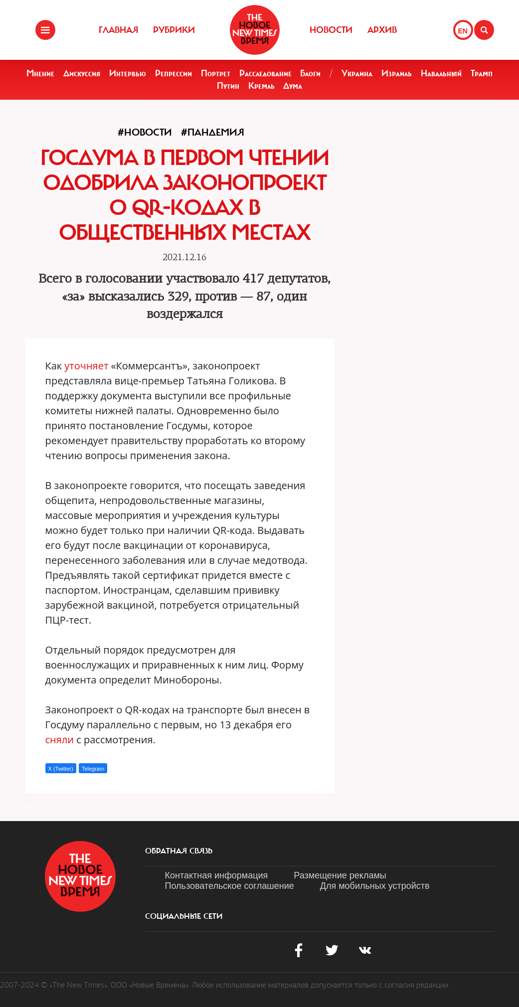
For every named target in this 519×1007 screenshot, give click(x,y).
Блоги (310, 73)
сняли (59, 739)
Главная (118, 29)
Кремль (261, 85)
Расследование (265, 73)
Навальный (441, 73)
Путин (228, 85)
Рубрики (174, 29)
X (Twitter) (60, 769)
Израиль (396, 73)
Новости (331, 29)
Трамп (482, 73)
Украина (357, 73)
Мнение (40, 73)
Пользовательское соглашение (229, 886)
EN (463, 31)
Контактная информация (216, 875)
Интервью (127, 73)
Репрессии (173, 73)
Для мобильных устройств (375, 886)
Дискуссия (81, 73)
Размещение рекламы (340, 875)
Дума (292, 85)
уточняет (86, 365)
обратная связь (178, 851)
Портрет (215, 73)
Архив (382, 29)
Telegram (93, 769)
